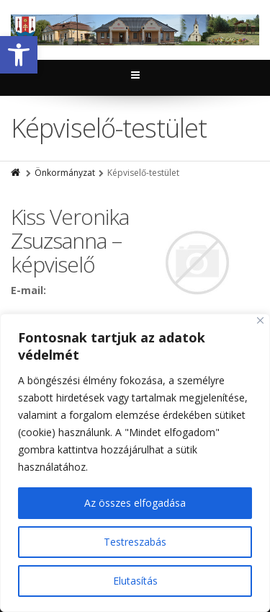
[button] (18, 55)
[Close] (260, 320)
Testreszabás (135, 542)
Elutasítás (135, 580)
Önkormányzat (65, 173)
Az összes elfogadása (135, 503)
